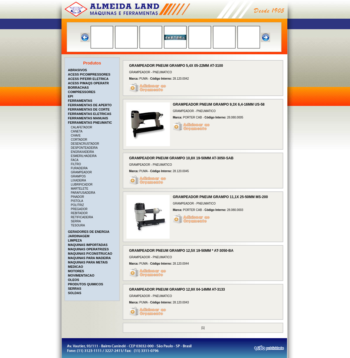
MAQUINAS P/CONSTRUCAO (90, 253)
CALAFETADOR (81, 127)
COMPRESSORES (81, 92)
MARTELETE (79, 188)
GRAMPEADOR (81, 172)
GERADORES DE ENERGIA (88, 231)
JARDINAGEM (78, 236)
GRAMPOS (78, 176)
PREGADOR (79, 209)
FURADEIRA (79, 168)
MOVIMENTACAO (81, 275)
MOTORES (76, 271)
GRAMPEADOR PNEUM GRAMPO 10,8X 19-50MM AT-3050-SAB (181, 158)
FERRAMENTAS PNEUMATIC (90, 122)
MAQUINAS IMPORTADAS (88, 245)
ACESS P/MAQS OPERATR (88, 83)
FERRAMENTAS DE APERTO (90, 105)
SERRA (76, 221)
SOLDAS (74, 293)
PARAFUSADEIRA (83, 192)
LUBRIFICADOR (81, 184)
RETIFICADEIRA (82, 217)
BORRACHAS (78, 87)
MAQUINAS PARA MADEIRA (89, 258)
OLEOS (73, 280)
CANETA (76, 131)
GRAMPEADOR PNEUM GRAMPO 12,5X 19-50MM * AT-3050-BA (181, 251)
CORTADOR (79, 139)
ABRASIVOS (77, 70)
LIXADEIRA (78, 180)
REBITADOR (79, 213)
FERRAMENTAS (80, 100)
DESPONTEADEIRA (84, 147)
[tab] (92, 70)
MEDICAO (75, 266)
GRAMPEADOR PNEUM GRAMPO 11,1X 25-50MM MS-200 (220, 197)
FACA (74, 160)
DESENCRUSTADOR (85, 143)
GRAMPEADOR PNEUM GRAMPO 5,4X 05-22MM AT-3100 (176, 66)
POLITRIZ (77, 205)
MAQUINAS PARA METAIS (88, 262)
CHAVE (76, 135)
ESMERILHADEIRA (83, 156)
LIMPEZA (75, 240)
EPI (70, 96)
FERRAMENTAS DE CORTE (89, 109)
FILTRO (76, 164)
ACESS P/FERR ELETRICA (88, 79)
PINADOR (77, 196)
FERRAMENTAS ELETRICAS (89, 114)
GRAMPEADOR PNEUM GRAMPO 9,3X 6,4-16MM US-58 (219, 104)
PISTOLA (77, 200)
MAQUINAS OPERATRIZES (88, 249)
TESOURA (78, 225)
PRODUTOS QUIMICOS (85, 284)
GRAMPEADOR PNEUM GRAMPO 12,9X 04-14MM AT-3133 (177, 289)
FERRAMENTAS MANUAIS (88, 118)
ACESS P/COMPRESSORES (89, 74)
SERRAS (74, 288)
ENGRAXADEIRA (82, 151)
